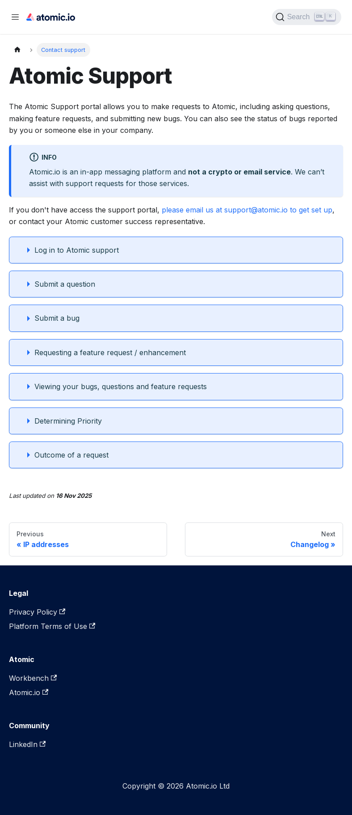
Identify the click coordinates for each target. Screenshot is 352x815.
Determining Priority (68, 420)
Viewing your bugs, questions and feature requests (120, 386)
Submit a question (64, 284)
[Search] (306, 17)
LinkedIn (27, 744)
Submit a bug (57, 318)
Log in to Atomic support (76, 250)
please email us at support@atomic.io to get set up (247, 209)
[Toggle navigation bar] (15, 17)
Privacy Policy (37, 611)
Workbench (33, 678)
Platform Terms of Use (52, 626)
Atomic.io (28, 692)
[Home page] (17, 50)
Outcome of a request (71, 454)
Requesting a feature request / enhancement (110, 352)
